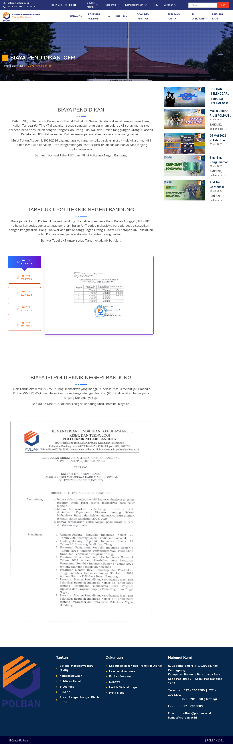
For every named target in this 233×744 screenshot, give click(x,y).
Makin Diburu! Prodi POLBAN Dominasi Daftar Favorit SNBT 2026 (219, 113)
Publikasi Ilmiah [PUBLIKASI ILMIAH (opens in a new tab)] (174, 16)
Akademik (112, 5)
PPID (156, 5)
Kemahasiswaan (136, 5)
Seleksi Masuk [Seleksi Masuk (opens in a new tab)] (93, 5)
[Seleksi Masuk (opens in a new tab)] (18, 65)
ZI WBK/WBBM (199, 16)
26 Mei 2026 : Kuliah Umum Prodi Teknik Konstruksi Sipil (220, 138)
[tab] (24, 262)
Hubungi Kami (218, 16)
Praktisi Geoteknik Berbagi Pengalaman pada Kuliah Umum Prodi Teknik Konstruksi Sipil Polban (220, 185)
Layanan (170, 5)
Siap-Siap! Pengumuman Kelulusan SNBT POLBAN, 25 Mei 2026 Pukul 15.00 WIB (220, 160)
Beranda (76, 16)
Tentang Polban (99, 16)
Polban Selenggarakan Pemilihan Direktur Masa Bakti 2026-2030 (220, 91)
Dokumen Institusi (149, 16)
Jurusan (123, 16)
